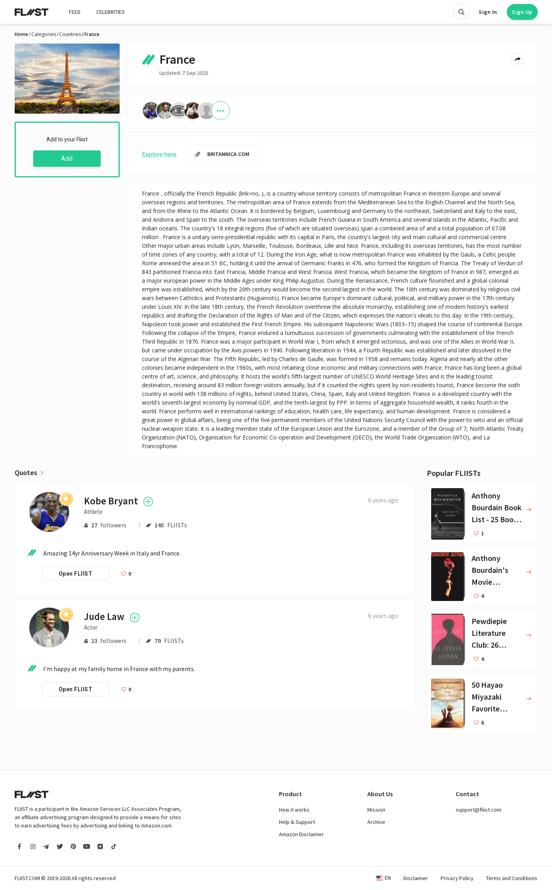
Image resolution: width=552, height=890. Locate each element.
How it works (294, 809)
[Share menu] (517, 59)
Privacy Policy (457, 878)
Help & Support (297, 821)
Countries (70, 34)
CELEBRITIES (110, 11)
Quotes (26, 472)
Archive (376, 821)
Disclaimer (415, 878)
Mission (376, 809)
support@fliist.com (478, 809)
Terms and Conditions (511, 878)
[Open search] (461, 11)
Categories (43, 34)
